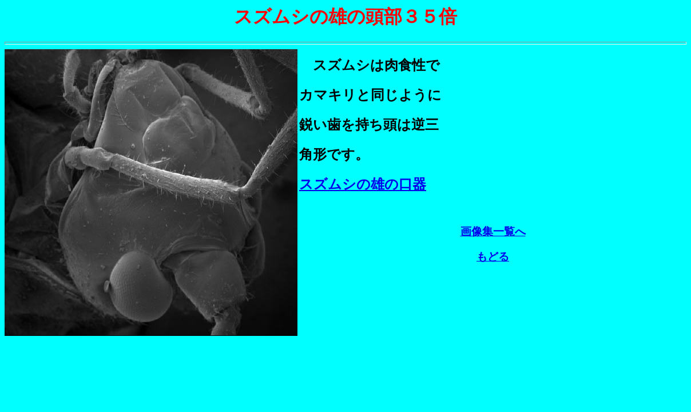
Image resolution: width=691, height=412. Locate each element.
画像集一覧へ (493, 233)
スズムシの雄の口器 (362, 184)
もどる (492, 258)
